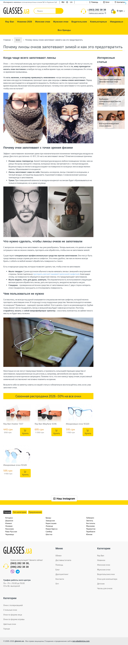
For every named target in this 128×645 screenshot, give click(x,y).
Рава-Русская (11, 531)
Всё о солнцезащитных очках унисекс (109, 124)
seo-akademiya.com (81, 641)
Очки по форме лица (12, 614)
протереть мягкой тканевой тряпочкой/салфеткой (56, 274)
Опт (57, 583)
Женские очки (103, 565)
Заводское (50, 520)
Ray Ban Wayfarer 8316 (46, 423)
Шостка (49, 534)
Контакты (120, 2)
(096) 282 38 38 (19, 566)
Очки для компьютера (107, 579)
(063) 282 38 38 (19, 563)
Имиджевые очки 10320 (77, 423)
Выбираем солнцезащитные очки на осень (110, 101)
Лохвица (49, 526)
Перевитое (90, 529)
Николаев (9, 529)
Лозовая (9, 526)
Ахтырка (9, 518)
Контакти (59, 579)
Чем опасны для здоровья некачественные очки (110, 80)
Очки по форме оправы (14, 619)
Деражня (9, 520)
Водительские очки (106, 574)
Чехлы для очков (104, 588)
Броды (48, 518)
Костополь (90, 523)
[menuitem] (10, 22)
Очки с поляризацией (13, 605)
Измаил (8, 523)
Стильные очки (10, 610)
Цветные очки (9, 624)
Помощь (93, 2)
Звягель (89, 520)
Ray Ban (100, 555)
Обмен (58, 555)
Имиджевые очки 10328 (15, 465)
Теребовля (90, 531)
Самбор (49, 531)
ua (71, 2)
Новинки (101, 560)
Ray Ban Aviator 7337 (13, 423)
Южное (89, 534)
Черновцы (9, 534)
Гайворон (90, 518)
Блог (106, 2)
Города (6, 628)
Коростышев (51, 523)
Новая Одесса (51, 529)
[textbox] (48, 11)
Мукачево (90, 526)
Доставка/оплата (63, 560)
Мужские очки (103, 569)
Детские (101, 583)
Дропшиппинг (62, 574)
